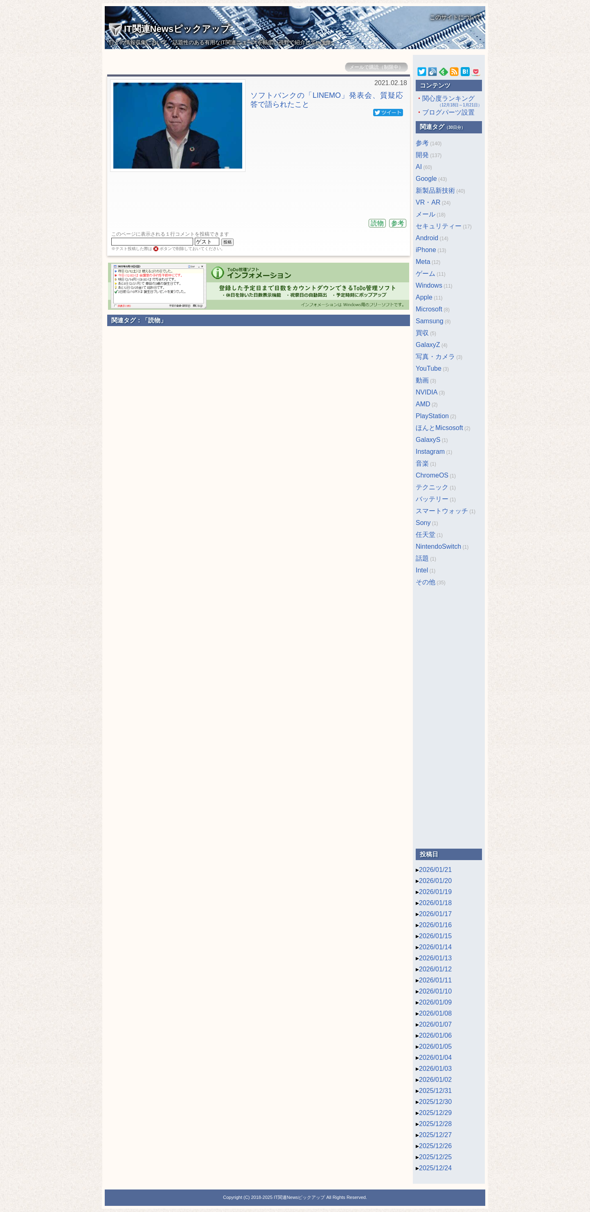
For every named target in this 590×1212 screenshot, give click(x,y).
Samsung (430, 321)
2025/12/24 (435, 1168)
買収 (422, 332)
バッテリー (432, 499)
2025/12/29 (435, 1112)
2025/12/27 (435, 1134)
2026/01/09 (435, 1002)
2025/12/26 (435, 1145)
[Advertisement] (258, 192)
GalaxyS (428, 439)
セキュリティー (439, 226)
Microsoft (429, 309)
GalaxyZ (428, 344)
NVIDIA (426, 392)
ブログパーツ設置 (448, 112)
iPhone (426, 249)
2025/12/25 (435, 1156)
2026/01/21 (435, 869)
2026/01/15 (435, 936)
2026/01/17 (435, 913)
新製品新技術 (435, 190)
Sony (423, 522)
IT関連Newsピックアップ (169, 29)
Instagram (430, 451)
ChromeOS (432, 475)
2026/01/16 (435, 924)
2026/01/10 (435, 991)
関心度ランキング (449, 101)
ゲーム (425, 273)
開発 (422, 154)
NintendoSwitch (438, 546)
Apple (424, 297)
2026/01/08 (435, 1013)
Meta (423, 261)
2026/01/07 (435, 1024)
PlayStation (432, 415)
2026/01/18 (435, 902)
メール (425, 214)
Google (426, 178)
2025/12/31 (435, 1090)
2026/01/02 (435, 1079)
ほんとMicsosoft (439, 427)
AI (419, 166)
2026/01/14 (435, 947)
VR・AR (428, 202)
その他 (425, 582)
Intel (422, 570)
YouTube (428, 368)
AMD (423, 404)
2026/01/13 (435, 958)
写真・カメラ (435, 356)
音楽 (422, 463)
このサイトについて (455, 17)
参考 (397, 223)
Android (427, 237)
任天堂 (425, 534)
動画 (422, 380)
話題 (422, 558)
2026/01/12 (435, 969)
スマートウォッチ (442, 510)
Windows (429, 285)
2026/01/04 (435, 1057)
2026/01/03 (435, 1068)
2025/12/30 (435, 1101)
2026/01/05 (435, 1046)
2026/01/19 (435, 891)
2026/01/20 (435, 880)
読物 (377, 223)
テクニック (432, 487)
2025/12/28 (435, 1123)
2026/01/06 (435, 1035)
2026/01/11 (435, 980)
